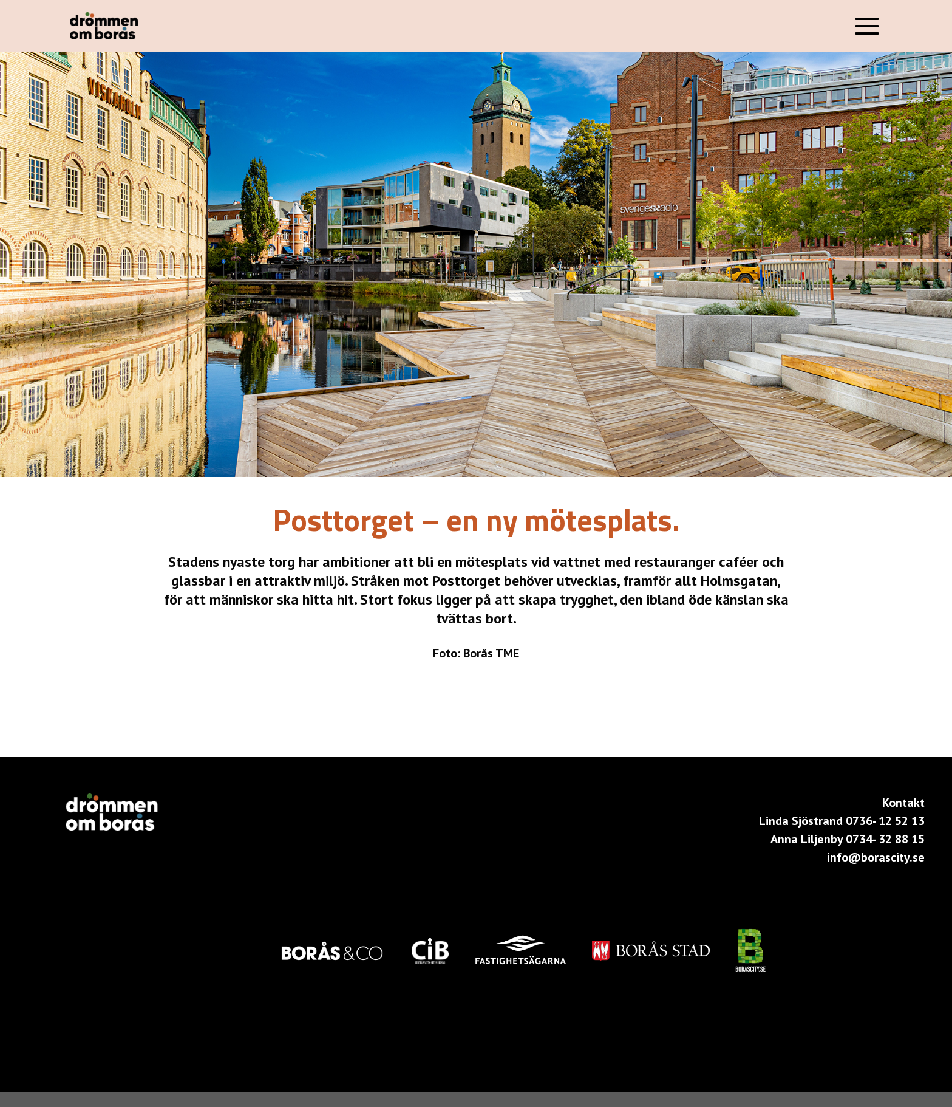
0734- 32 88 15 (885, 839)
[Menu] (867, 25)
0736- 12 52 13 (885, 821)
